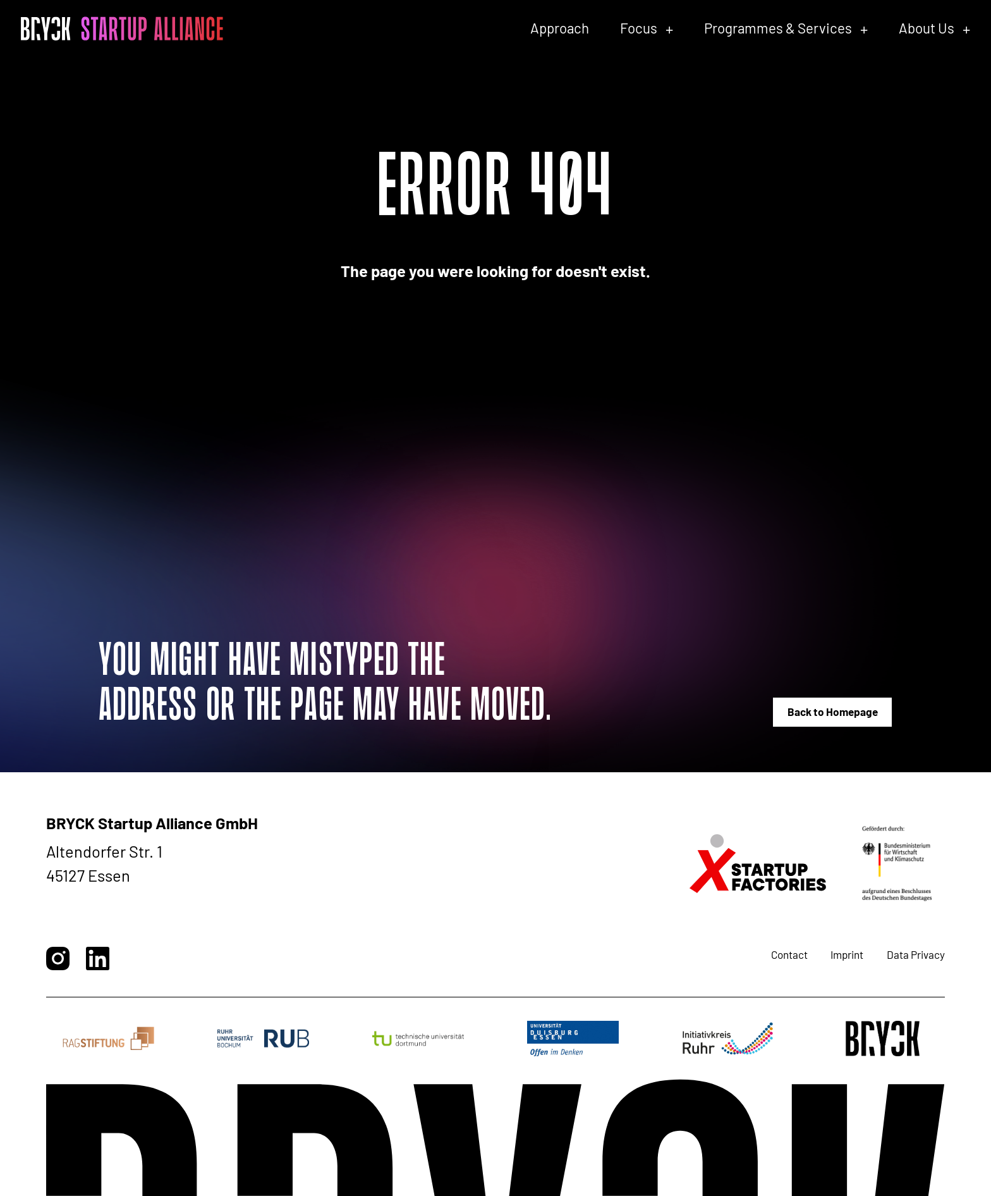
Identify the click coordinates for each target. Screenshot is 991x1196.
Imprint (846, 954)
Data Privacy (916, 954)
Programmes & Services (778, 28)
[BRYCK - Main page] (122, 28)
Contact (789, 954)
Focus (638, 28)
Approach (559, 28)
